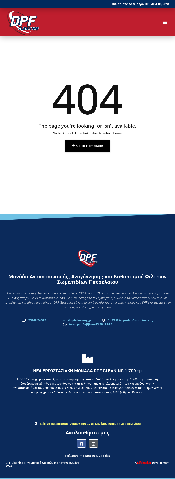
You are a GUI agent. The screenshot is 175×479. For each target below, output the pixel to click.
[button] (165, 22)
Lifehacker (144, 462)
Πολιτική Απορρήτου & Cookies (87, 456)
